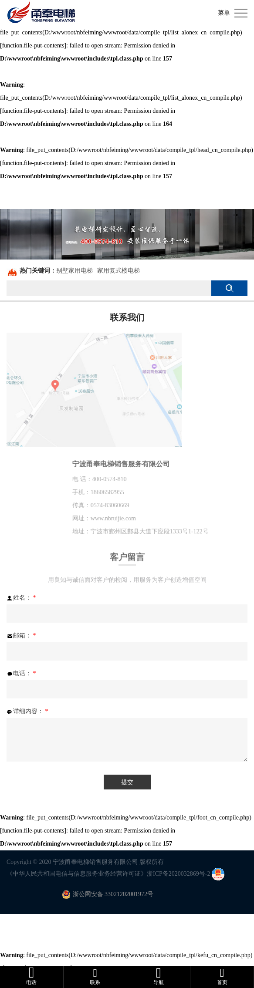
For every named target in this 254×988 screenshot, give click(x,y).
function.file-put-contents (33, 45)
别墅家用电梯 (74, 270)
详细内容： (27, 711)
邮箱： (21, 635)
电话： (21, 673)
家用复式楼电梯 (118, 270)
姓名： (21, 597)
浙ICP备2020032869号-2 (178, 873)
